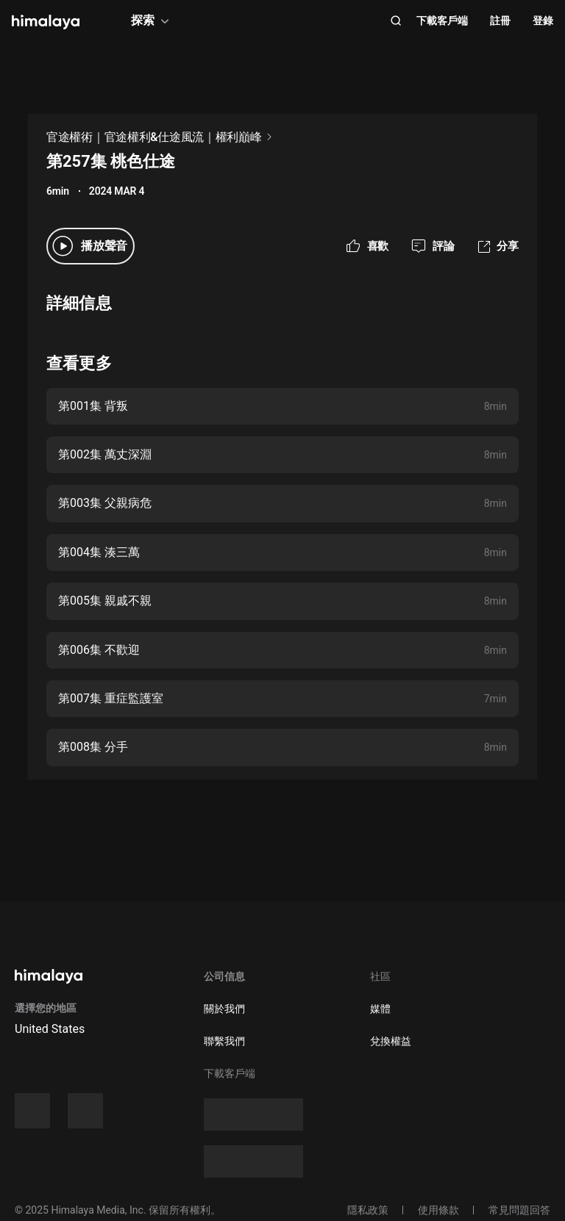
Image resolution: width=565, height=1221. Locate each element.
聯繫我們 (224, 1041)
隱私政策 (367, 1210)
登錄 (543, 20)
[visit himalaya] (45, 22)
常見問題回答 (519, 1210)
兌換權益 (390, 1041)
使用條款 (438, 1210)
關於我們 (224, 1009)
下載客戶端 (442, 20)
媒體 (380, 1009)
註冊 (500, 20)
